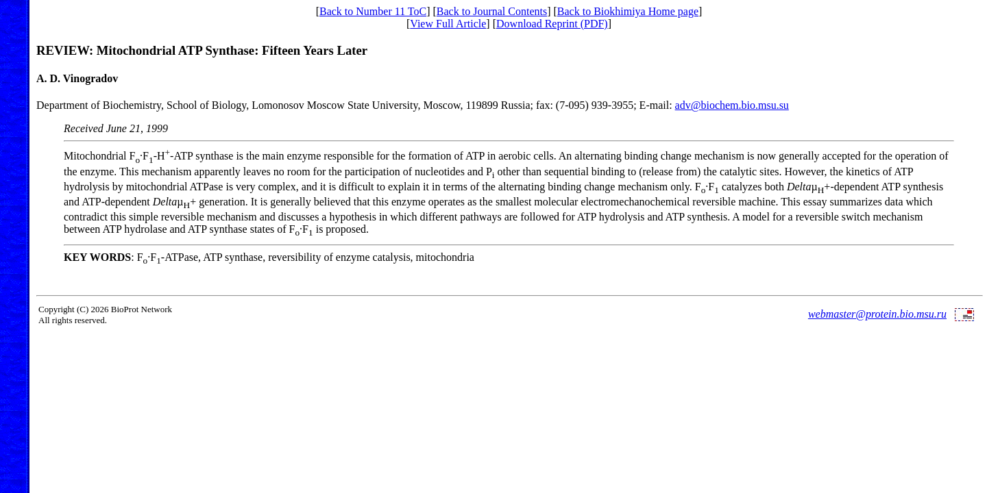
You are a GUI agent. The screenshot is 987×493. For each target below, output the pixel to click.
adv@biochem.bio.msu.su (732, 105)
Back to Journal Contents (492, 11)
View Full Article (448, 23)
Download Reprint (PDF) (552, 23)
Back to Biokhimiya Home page (627, 11)
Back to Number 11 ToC (372, 11)
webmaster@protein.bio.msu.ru (877, 314)
